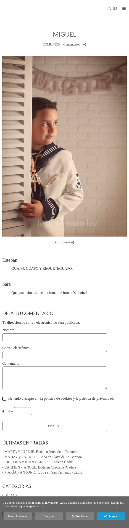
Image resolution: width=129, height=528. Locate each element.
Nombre (8, 330)
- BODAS (9, 495)
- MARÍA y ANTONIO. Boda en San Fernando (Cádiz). (43, 472)
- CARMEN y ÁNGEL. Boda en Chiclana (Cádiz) (39, 467)
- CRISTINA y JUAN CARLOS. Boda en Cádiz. (38, 462)
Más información (18, 516)
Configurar (49, 516)
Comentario (11, 363)
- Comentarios (71, 44)
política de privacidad (96, 398)
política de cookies (58, 398)
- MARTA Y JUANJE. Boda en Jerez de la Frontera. (40, 452)
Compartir (64, 242)
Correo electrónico (16, 348)
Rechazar (80, 516)
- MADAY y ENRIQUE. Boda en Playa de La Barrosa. (42, 457)
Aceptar (111, 516)
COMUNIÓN (51, 44)
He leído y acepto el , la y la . (60, 398)
